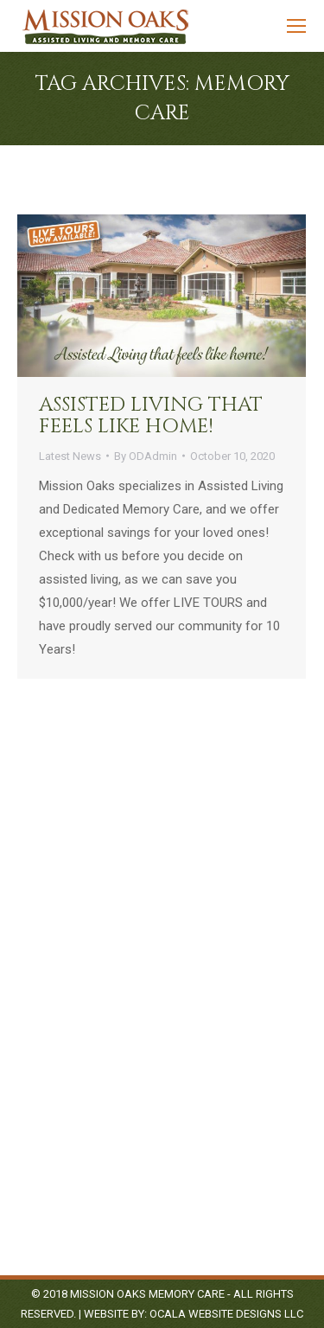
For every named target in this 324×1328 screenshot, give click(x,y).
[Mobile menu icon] (296, 26)
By (145, 456)
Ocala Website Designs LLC (226, 1313)
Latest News (70, 456)
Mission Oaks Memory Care (147, 1293)
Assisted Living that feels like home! (151, 416)
